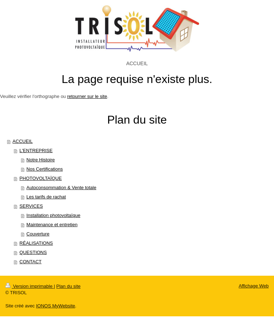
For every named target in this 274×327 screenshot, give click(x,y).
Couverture (37, 234)
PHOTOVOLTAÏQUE (41, 178)
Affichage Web (254, 286)
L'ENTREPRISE (36, 150)
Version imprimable (29, 286)
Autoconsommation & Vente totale (61, 187)
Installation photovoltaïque (53, 215)
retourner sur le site (87, 96)
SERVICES (31, 206)
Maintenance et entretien (51, 224)
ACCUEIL (22, 141)
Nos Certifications (44, 169)
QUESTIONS (33, 252)
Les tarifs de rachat (46, 196)
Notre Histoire (40, 159)
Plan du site (68, 286)
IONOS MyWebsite (55, 305)
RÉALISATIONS (36, 243)
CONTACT (31, 261)
